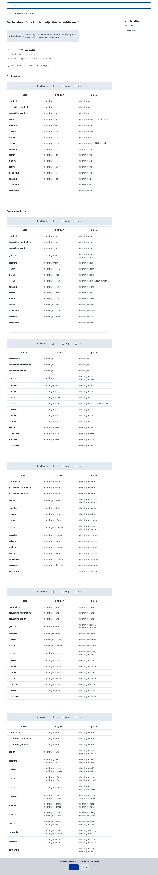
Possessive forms (131, 30)
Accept (74, 867)
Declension (129, 25)
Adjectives (19, 13)
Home (9, 13)
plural (80, 86)
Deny (85, 867)
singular (68, 86)
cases (57, 86)
